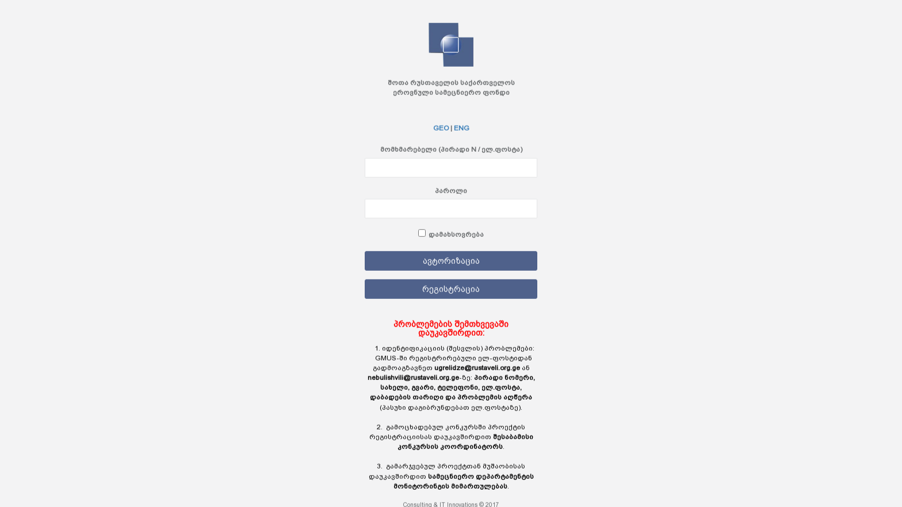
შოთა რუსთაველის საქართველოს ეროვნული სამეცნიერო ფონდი (451, 88)
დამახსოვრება (456, 234)
